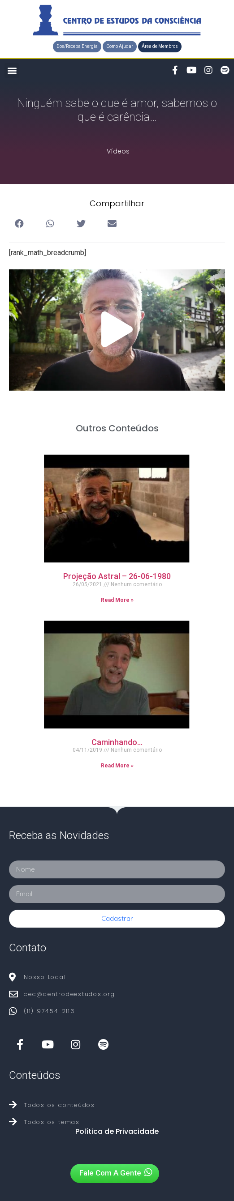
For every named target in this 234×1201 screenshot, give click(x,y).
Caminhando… (117, 742)
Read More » (117, 600)
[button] (77, 46)
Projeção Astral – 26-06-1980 (117, 576)
